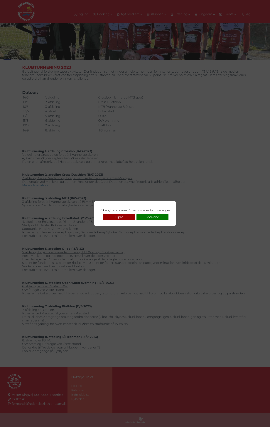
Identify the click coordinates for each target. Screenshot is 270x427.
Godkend (152, 217)
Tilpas (119, 217)
